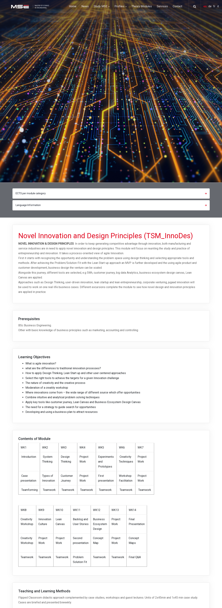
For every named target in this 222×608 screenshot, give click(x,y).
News (85, 6)
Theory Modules (142, 6)
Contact (177, 6)
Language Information (112, 205)
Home (72, 6)
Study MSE (101, 6)
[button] (193, 6)
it (218, 6)
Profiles (120, 6)
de (210, 6)
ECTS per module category (112, 193)
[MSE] (30, 6)
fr (214, 6)
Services (162, 6)
